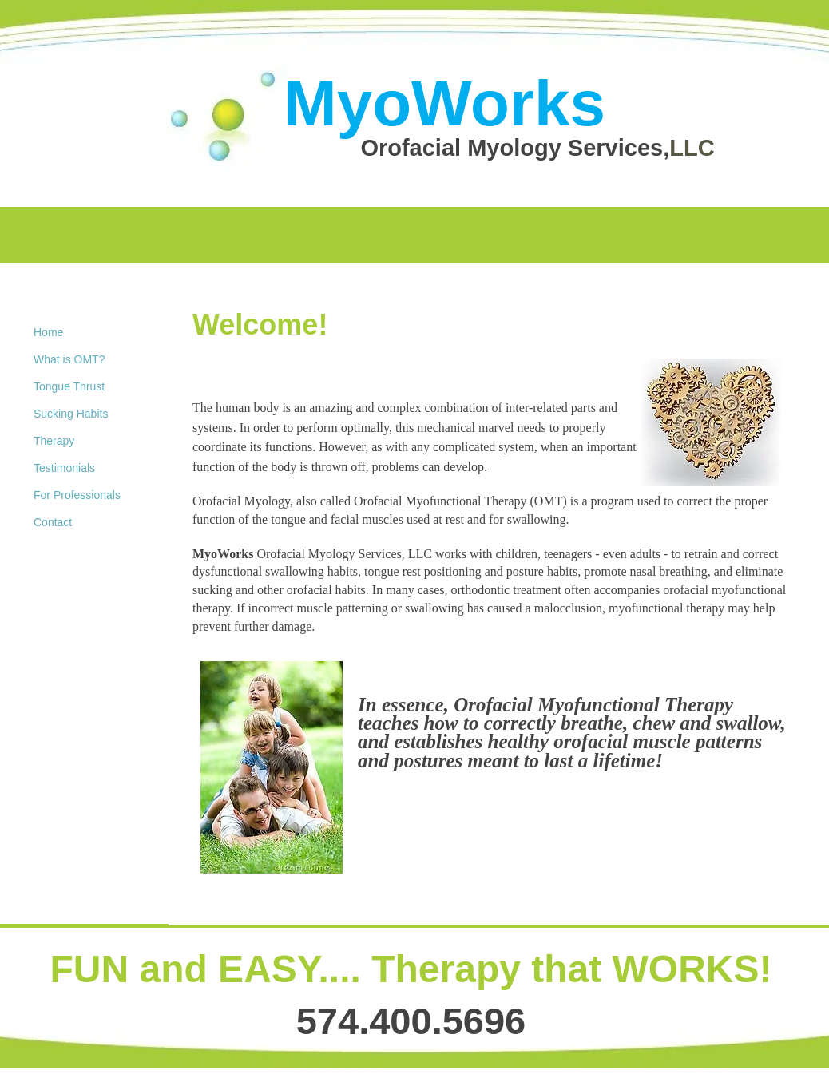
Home (48, 332)
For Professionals (77, 495)
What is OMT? (69, 359)
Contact (53, 522)
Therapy (54, 440)
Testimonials (64, 468)
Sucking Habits (71, 413)
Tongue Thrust (69, 386)
